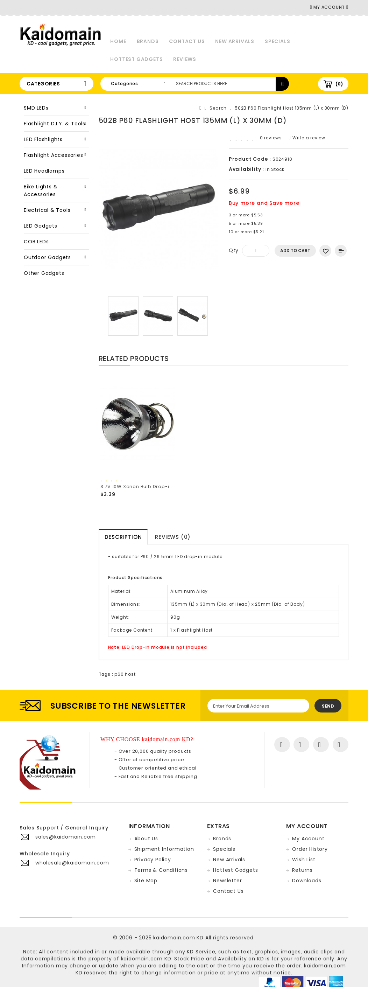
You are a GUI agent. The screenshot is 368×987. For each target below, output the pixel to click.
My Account (308, 838)
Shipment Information (164, 849)
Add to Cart (295, 250)
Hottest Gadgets (136, 59)
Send (328, 706)
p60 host (124, 674)
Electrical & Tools (47, 210)
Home (118, 41)
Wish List (303, 859)
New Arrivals (234, 41)
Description (123, 537)
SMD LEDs (36, 107)
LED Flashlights (43, 139)
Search (218, 108)
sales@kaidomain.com (65, 836)
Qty (234, 250)
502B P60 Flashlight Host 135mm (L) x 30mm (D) (291, 108)
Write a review (307, 138)
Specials (277, 41)
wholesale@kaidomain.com (72, 862)
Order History (309, 849)
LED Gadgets (40, 225)
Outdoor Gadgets (47, 257)
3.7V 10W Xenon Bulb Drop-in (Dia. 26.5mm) (155, 486)
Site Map (145, 880)
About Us (146, 838)
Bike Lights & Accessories (40, 190)
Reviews (184, 59)
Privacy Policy (152, 859)
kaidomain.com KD (178, 937)
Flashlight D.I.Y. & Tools (54, 123)
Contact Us (187, 41)
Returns (302, 870)
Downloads (306, 880)
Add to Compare (341, 251)
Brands (148, 41)
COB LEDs (36, 241)
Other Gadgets (44, 273)
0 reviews (271, 138)
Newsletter (227, 880)
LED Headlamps (44, 170)
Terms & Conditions (161, 870)
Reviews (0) (173, 537)
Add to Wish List (325, 251)
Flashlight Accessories (53, 155)
